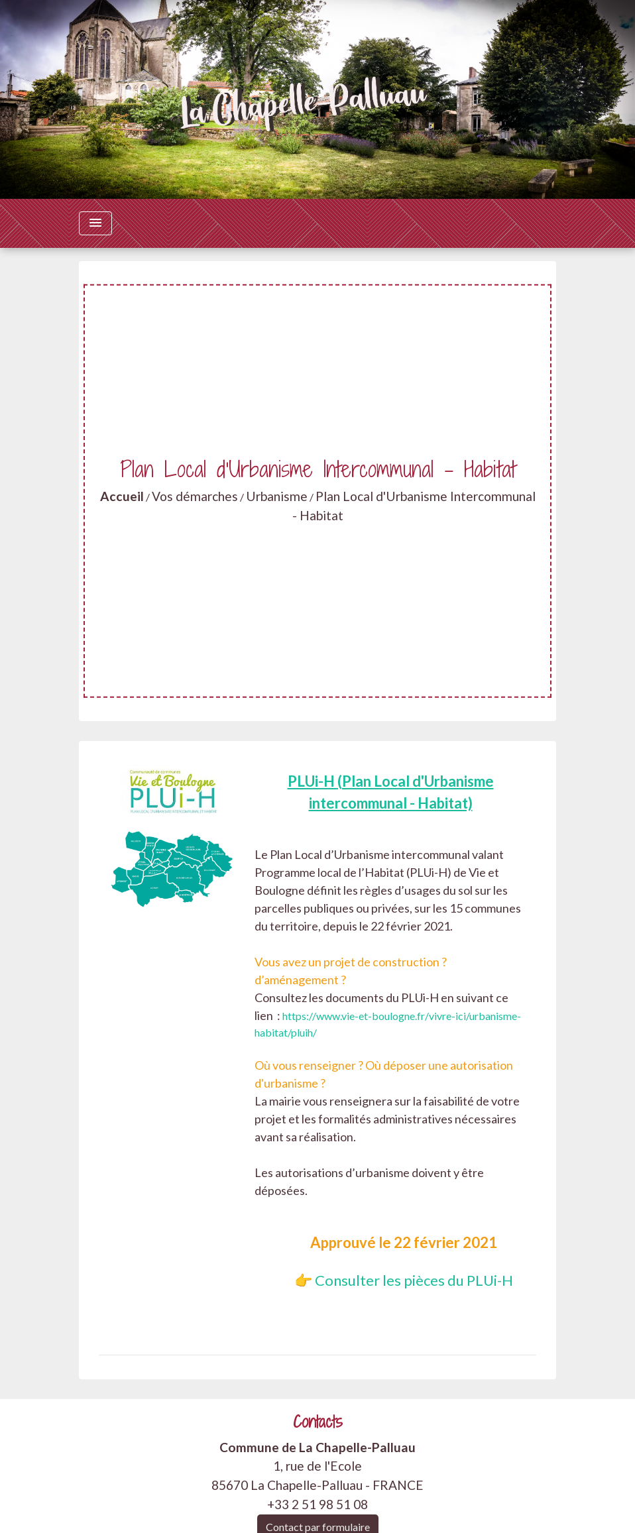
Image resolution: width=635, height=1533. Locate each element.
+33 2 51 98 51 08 (317, 1504)
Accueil (122, 496)
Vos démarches (195, 496)
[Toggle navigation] (95, 223)
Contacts (318, 1422)
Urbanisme (277, 496)
